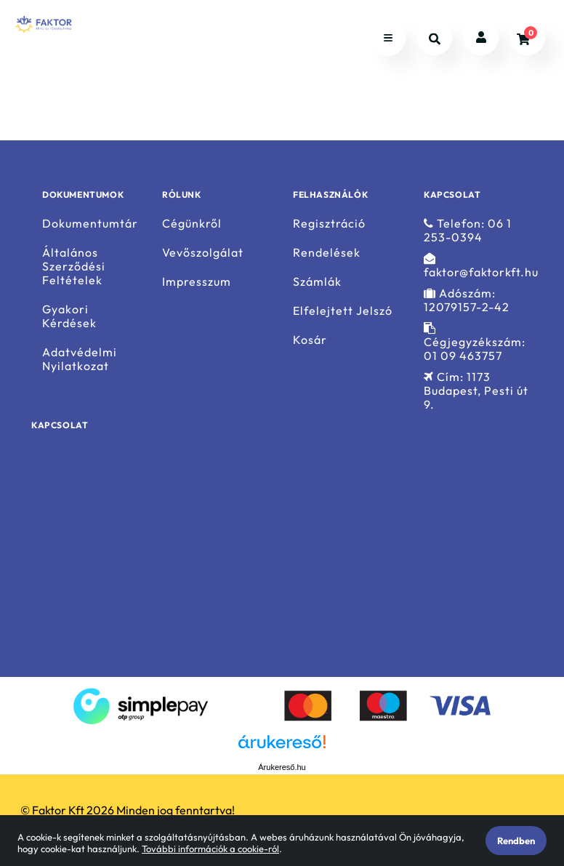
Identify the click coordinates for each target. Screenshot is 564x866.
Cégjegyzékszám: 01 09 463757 (474, 342)
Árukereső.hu (281, 767)
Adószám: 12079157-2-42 (466, 300)
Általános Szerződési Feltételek (73, 266)
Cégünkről (192, 223)
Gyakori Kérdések (69, 316)
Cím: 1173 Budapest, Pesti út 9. (476, 391)
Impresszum (196, 282)
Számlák (317, 282)
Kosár (310, 340)
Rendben (516, 840)
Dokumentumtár (90, 223)
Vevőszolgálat (202, 253)
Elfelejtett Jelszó (342, 311)
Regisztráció (329, 223)
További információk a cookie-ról (210, 848)
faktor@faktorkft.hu (481, 265)
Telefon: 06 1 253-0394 (468, 230)
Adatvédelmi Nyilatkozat (79, 359)
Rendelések (326, 253)
